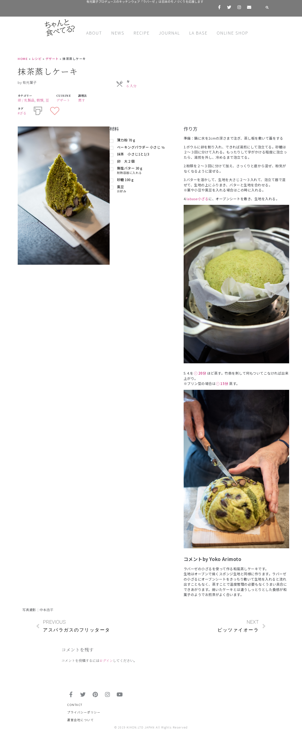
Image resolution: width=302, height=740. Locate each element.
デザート (52, 58)
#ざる (22, 113)
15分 (222, 383)
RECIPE (142, 33)
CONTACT (75, 707)
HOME (23, 58)
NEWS (117, 33)
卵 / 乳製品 (26, 100)
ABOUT (94, 33)
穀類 (40, 100)
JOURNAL (169, 33)
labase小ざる (197, 198)
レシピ (37, 58)
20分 (200, 373)
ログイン (106, 660)
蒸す (81, 100)
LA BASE (198, 33)
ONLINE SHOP (232, 33)
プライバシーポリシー (83, 714)
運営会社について (80, 722)
